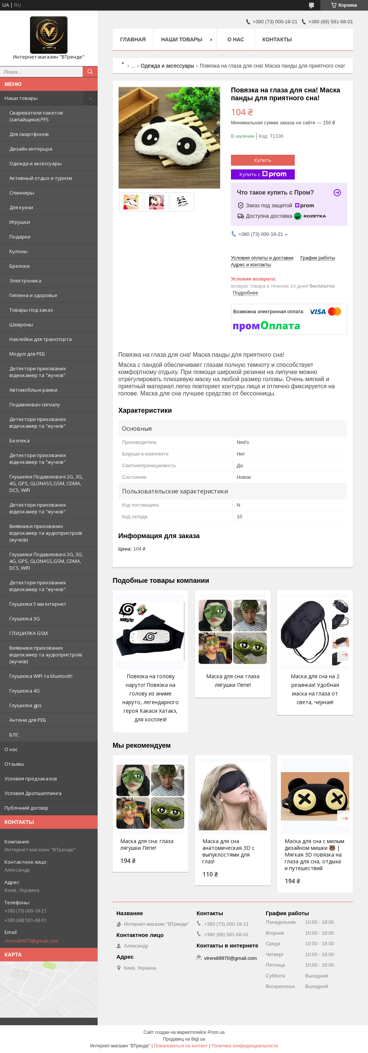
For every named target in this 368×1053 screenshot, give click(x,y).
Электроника (25, 280)
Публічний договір (26, 807)
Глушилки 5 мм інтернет (37, 603)
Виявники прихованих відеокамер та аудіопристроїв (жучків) (45, 533)
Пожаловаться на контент (181, 1045)
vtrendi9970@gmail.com (31, 940)
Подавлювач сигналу (34, 404)
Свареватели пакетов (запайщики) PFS (36, 116)
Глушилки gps (25, 705)
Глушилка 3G (24, 618)
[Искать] (90, 71)
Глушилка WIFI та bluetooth (40, 676)
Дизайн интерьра (30, 148)
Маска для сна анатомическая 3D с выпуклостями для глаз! (228, 851)
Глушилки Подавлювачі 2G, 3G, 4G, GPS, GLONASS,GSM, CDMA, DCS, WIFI (46, 483)
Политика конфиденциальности (244, 1045)
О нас (11, 749)
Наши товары (21, 98)
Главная (133, 39)
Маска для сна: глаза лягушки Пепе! (146, 844)
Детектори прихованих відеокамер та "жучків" (37, 372)
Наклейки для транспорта (40, 339)
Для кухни (21, 207)
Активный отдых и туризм (40, 178)
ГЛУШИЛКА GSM (28, 633)
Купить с (263, 174)
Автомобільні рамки (33, 389)
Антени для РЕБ (27, 720)
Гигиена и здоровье (33, 295)
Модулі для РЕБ (27, 353)
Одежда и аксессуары (35, 163)
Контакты (277, 39)
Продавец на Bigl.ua (184, 1039)
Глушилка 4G (24, 690)
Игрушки (19, 222)
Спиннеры (21, 192)
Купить (262, 160)
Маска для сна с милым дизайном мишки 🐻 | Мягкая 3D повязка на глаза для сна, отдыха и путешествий (314, 855)
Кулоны (18, 251)
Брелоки (19, 265)
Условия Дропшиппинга (33, 793)
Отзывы (14, 763)
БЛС (14, 734)
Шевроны (21, 324)
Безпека (19, 440)
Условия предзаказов (31, 778)
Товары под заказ (31, 309)
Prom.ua (216, 1032)
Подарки (19, 236)
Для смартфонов (29, 134)
